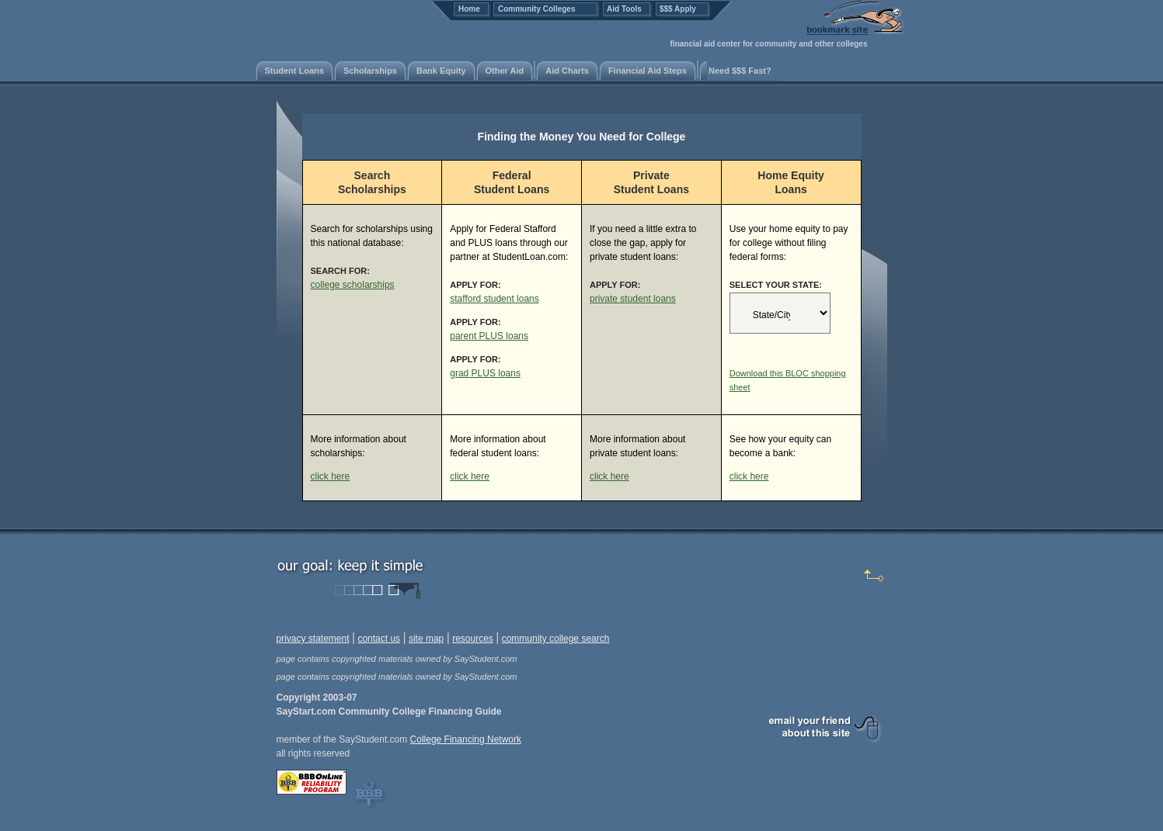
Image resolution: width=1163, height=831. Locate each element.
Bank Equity (441, 70)
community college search (556, 638)
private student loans (633, 298)
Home (469, 9)
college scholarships (353, 284)
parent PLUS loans (489, 336)
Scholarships (370, 70)
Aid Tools (624, 9)
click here (330, 476)
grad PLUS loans (485, 373)
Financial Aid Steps (647, 70)
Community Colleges (536, 9)
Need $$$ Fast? (740, 70)
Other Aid (505, 70)
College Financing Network (465, 739)
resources (472, 638)
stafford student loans (494, 298)
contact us (378, 638)
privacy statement (313, 638)
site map (426, 638)
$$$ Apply (678, 9)
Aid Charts (567, 70)
